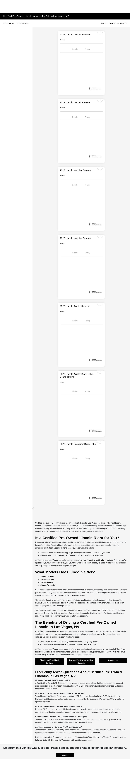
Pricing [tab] (87, 49)
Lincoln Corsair (46, 577)
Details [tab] (75, 49)
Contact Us (113, 660)
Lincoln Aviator (46, 582)
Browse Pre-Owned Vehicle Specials (81, 661)
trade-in (102, 560)
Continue (65, 755)
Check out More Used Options (49, 661)
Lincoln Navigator (48, 585)
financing (91, 560)
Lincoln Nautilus (47, 580)
